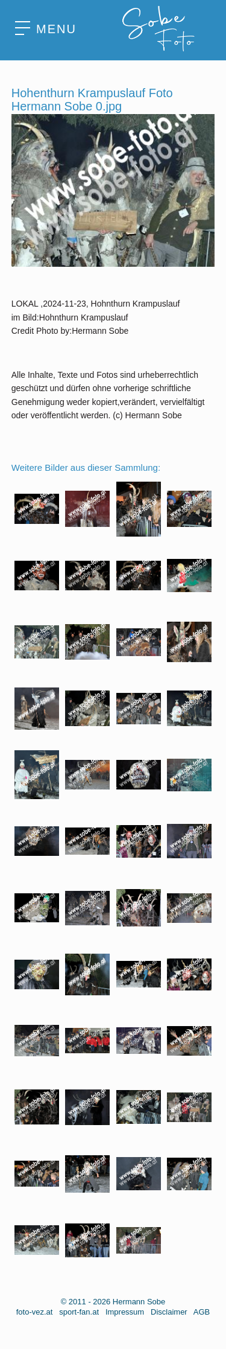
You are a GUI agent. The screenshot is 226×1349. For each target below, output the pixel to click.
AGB (201, 1311)
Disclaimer (169, 1311)
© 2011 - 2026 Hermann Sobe (113, 1301)
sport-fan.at (79, 1311)
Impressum (124, 1311)
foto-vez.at (34, 1311)
